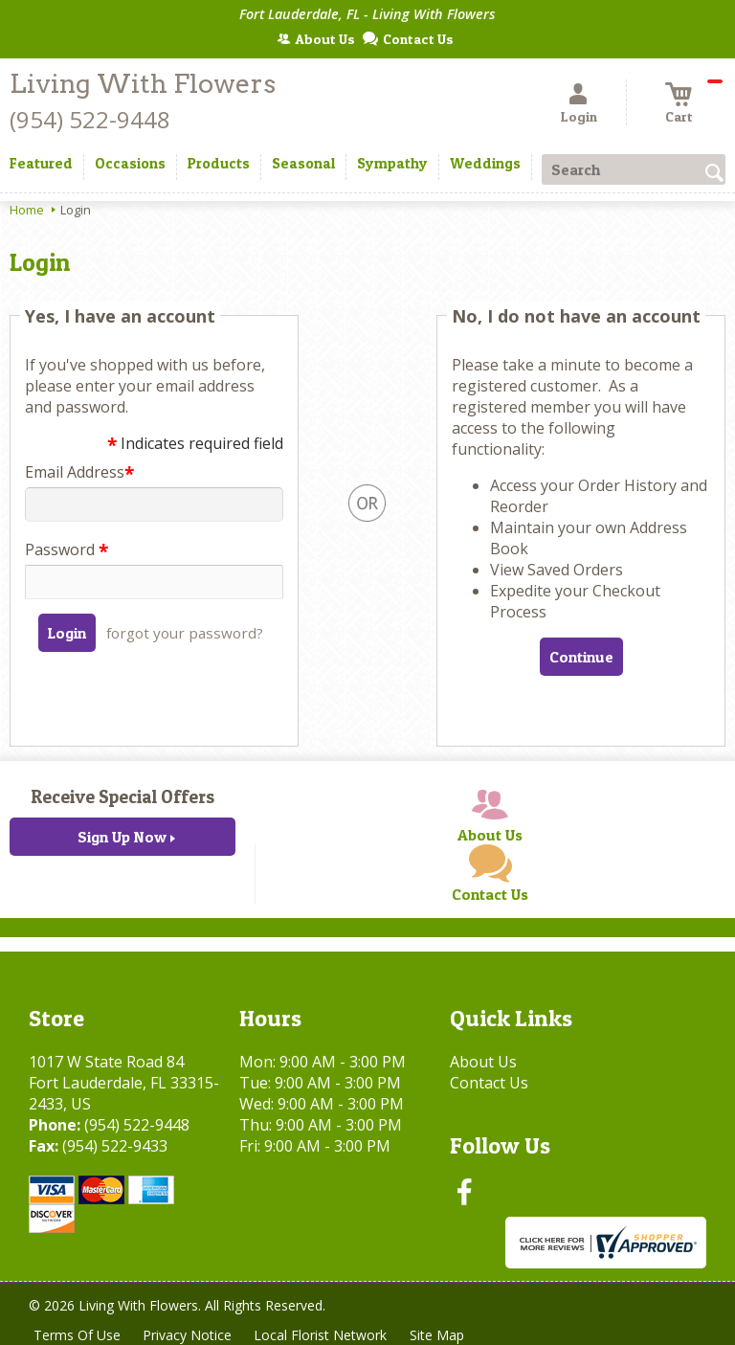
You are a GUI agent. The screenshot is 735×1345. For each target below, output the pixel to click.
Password (66, 549)
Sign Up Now (122, 836)
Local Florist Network (322, 1335)
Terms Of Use (77, 1335)
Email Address (79, 471)
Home (27, 209)
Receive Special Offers (122, 796)
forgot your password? (184, 632)
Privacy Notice (188, 1335)
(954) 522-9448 (90, 119)
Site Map (439, 1335)
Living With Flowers (143, 84)
